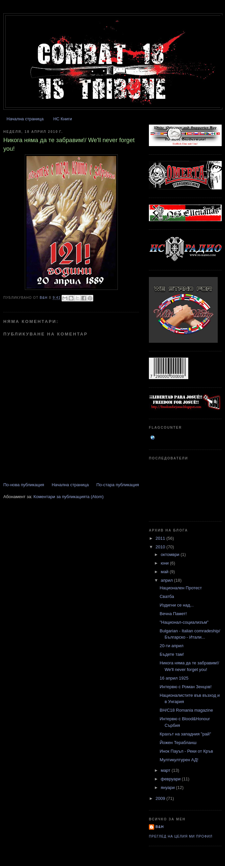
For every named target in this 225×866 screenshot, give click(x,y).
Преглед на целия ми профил (180, 836)
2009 (161, 798)
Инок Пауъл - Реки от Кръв (186, 751)
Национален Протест (180, 587)
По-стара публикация (117, 484)
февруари (171, 778)
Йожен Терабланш (177, 742)
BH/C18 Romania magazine (186, 710)
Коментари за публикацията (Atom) (68, 496)
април (167, 580)
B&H (160, 827)
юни (165, 563)
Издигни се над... (176, 605)
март (166, 770)
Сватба (166, 596)
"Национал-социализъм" (183, 622)
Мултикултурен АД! (178, 759)
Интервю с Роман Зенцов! (185, 686)
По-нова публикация (23, 484)
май (165, 571)
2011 (161, 538)
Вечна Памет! (173, 613)
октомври (171, 554)
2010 (161, 546)
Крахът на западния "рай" (185, 733)
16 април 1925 (173, 678)
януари (168, 787)
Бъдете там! (171, 654)
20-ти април (171, 645)
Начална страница (25, 118)
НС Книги (62, 118)
